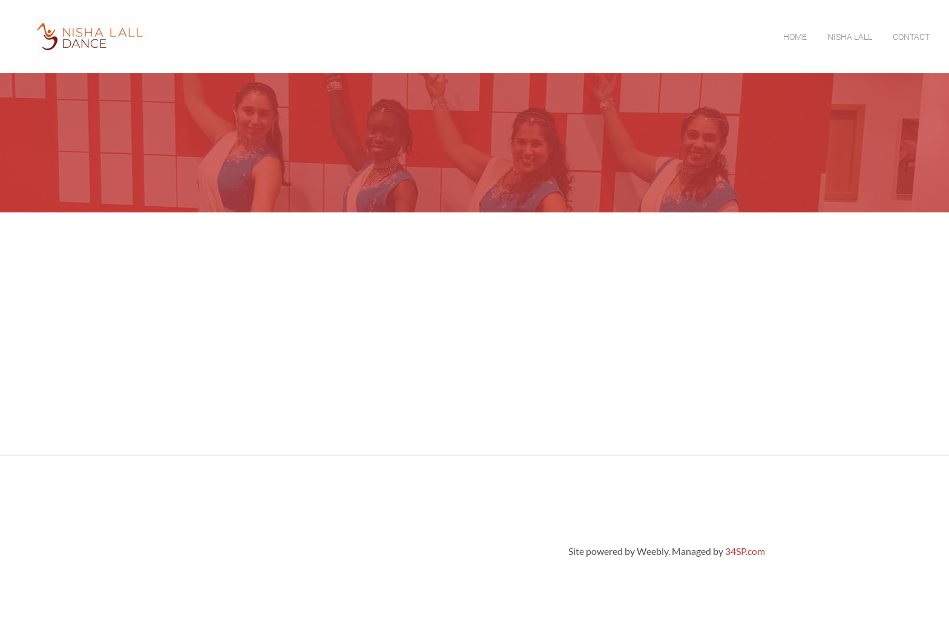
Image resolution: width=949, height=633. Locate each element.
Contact (911, 37)
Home (795, 37)
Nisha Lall (849, 37)
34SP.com (745, 551)
